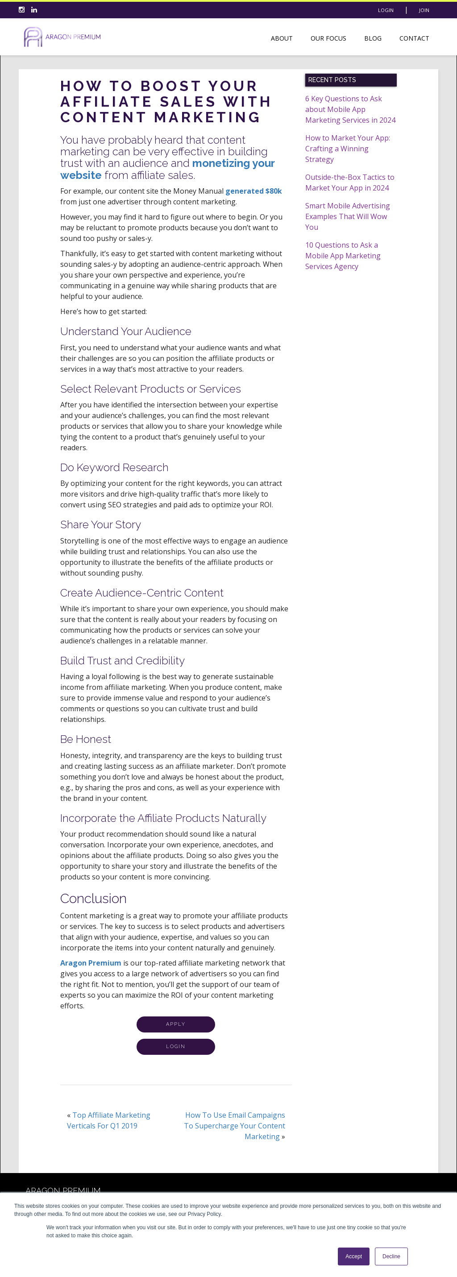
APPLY (176, 1024)
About (282, 38)
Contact (414, 38)
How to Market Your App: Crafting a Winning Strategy (347, 148)
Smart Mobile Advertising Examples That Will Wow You (347, 216)
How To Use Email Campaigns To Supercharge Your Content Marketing (234, 1125)
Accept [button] (353, 1256)
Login (386, 10)
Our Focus (328, 38)
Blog (373, 38)
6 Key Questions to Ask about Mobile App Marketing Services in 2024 (350, 109)
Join (424, 10)
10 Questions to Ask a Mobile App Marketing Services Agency (343, 255)
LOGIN (176, 1046)
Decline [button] (391, 1256)
